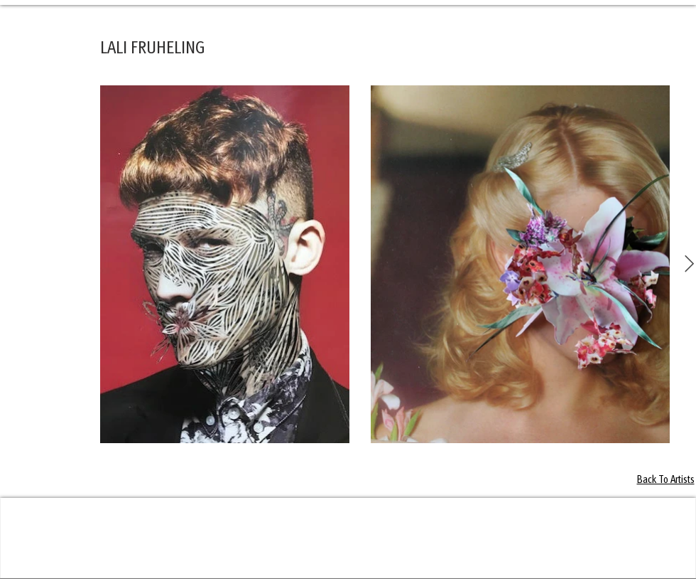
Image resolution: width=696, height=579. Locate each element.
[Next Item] (689, 264)
